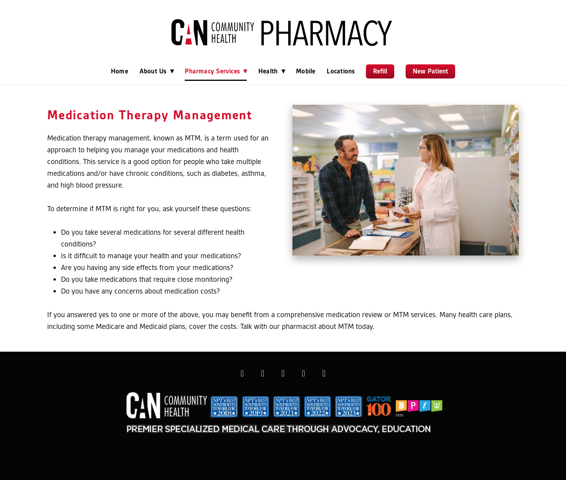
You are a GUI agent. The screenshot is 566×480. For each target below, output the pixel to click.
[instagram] (262, 373)
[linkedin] (303, 373)
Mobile (305, 71)
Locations (341, 71)
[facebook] (242, 373)
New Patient (430, 71)
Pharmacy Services (216, 71)
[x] (283, 373)
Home (119, 71)
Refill (380, 71)
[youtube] (324, 373)
